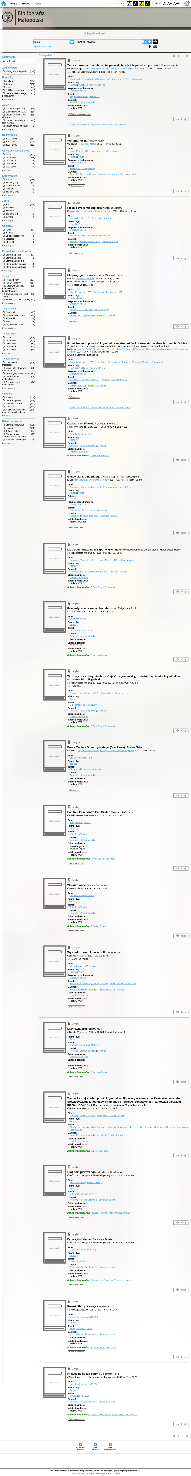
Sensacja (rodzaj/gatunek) (82, 315)
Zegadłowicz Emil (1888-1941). (88, 79)
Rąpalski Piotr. (114, 693)
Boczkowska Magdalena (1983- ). (86, 1182)
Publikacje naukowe (87, 85)
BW (135, 3)
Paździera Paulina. (91, 487)
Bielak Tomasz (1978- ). (81, 758)
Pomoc (37, 4)
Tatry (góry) (104, 309)
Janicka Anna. (119, 362)
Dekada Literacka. (99, 926)
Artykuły (73, 440)
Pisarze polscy (77, 236)
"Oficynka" (81, 956)
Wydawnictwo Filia (85, 278)
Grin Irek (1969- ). (83, 1115)
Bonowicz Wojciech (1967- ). (84, 560)
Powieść (74, 445)
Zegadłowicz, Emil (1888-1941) (84, 96)
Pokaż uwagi (74, 321)
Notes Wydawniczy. (99, 455)
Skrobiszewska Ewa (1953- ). (117, 487)
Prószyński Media (87, 144)
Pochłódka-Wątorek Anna (82, 895)
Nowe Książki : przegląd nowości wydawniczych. (113, 1414)
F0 (164, 3)
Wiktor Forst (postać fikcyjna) (84, 309)
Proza (102, 85)
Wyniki (13, 4)
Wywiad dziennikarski (109, 174)
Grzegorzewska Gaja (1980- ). (84, 693)
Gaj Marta (75, 487)
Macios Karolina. (78, 218)
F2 (176, 3)
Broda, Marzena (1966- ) (81, 630)
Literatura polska (78, 91)
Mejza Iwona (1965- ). (83, 966)
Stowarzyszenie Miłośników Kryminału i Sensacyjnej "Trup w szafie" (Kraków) (111, 1127)
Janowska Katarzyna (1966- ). (84, 1317)
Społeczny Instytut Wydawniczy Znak (94, 211)
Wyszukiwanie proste (42, 46)
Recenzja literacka (88, 174)
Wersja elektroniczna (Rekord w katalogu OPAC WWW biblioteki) (100, 407)
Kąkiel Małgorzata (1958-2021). (85, 1384)
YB (141, 3)
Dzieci (73, 498)
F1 (169, 3)
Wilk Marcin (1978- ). (105, 151)
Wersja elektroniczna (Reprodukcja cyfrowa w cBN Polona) (97, 125)
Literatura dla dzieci (79, 516)
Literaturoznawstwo (79, 451)
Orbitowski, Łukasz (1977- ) (83, 1194)
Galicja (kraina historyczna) (95, 510)
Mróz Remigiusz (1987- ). (113, 292)
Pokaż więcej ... (9, 99)
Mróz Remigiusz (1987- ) (85, 292)
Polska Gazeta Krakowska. (103, 587)
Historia (26, 4)
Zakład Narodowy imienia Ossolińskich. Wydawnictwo (108, 68)
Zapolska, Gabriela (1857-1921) (85, 379)
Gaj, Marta (75, 510)
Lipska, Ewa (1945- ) (80, 1261)
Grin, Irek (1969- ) (78, 834)
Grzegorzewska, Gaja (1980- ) (84, 705)
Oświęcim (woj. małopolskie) (123, 983)
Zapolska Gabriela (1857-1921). (88, 362)
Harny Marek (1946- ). (116, 560)
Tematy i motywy (100, 983)
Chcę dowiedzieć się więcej (82, 1473)
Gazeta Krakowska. (99, 1151)
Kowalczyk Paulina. (148, 362)
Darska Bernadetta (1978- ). (83, 1249)
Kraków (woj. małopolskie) (82, 168)
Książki (73, 85)
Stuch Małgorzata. (78, 619)
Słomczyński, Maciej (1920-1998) (85, 769)
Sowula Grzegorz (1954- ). (82, 434)
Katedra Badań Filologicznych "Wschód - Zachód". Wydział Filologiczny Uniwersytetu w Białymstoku (125, 349)
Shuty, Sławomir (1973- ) (81, 1328)
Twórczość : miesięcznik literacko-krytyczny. (111, 1213)
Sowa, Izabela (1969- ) (80, 1396)
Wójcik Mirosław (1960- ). (125, 79)
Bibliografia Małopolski (95, 33)
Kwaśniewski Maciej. (110, 1115)
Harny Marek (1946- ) (80, 151)
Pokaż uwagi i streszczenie (79, 114)
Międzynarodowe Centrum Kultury (92, 480)
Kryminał (110, 315)
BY (147, 3)
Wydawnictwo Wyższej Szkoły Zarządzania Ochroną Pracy (106, 750)
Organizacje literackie (164, 1127)
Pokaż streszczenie (76, 186)
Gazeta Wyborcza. (99, 655)
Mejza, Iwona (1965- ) (80, 983)
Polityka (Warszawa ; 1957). (103, 1347)
